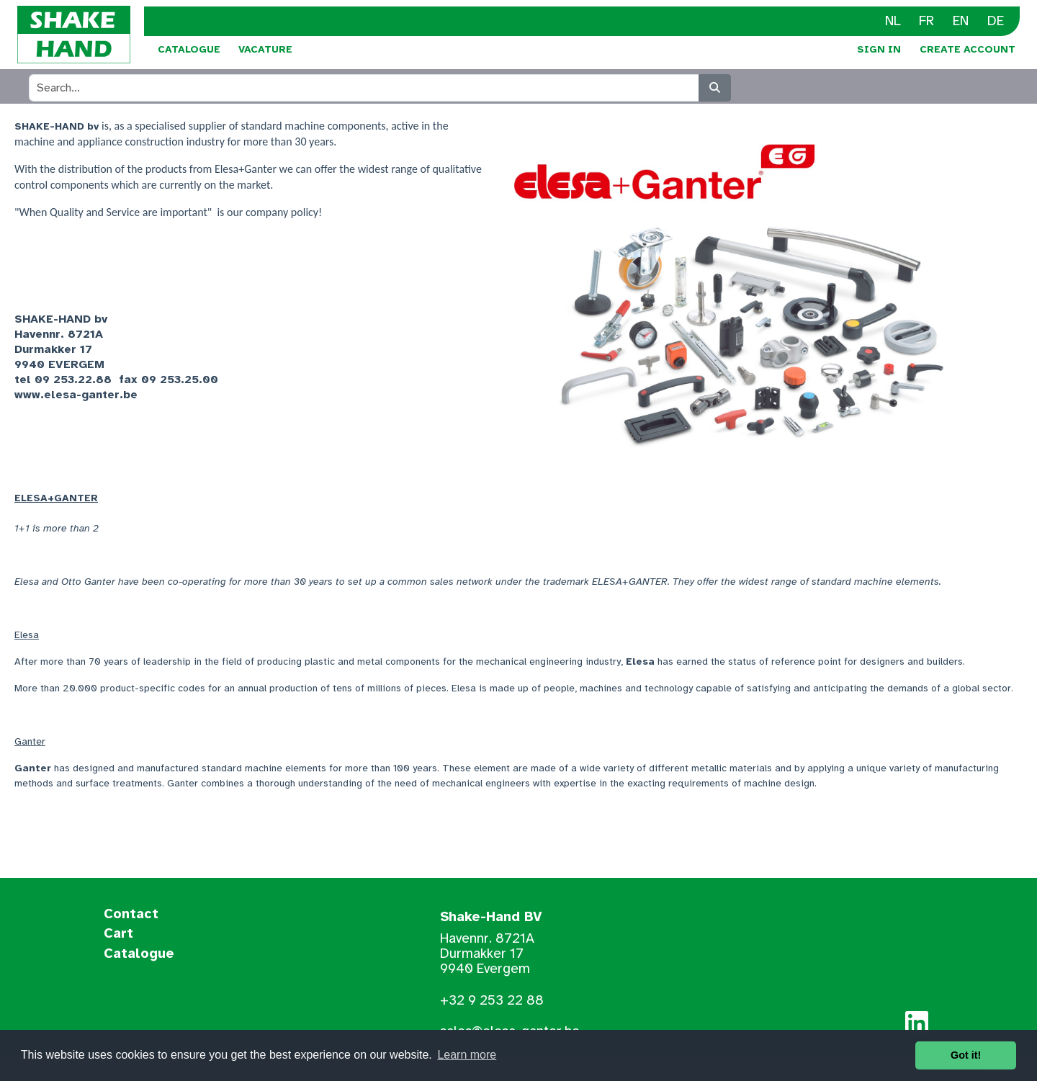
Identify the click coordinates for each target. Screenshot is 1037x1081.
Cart (118, 934)
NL (893, 21)
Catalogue (189, 49)
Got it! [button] (966, 1055)
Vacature (265, 49)
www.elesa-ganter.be (76, 394)
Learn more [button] (466, 1055)
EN (961, 21)
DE (995, 21)
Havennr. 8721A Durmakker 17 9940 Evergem (487, 953)
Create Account (967, 49)
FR (926, 21)
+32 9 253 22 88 (492, 1000)
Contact (131, 915)
